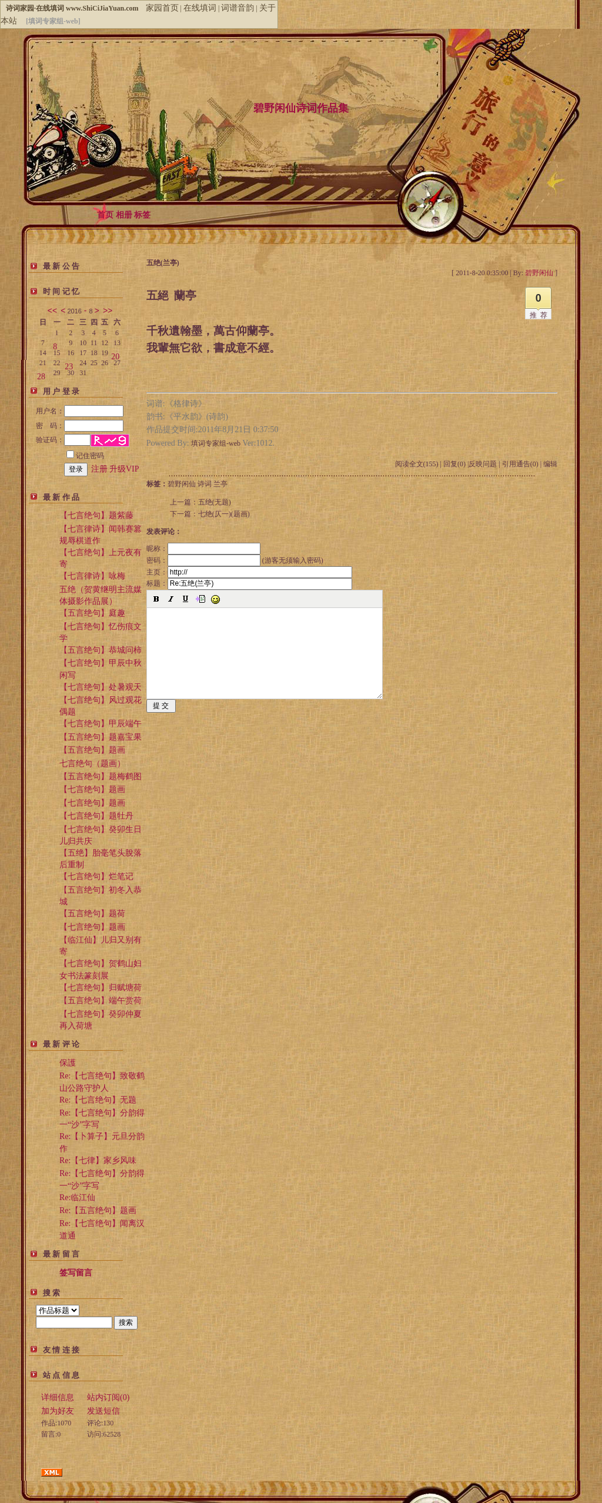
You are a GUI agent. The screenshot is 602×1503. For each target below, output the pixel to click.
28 (41, 374)
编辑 (550, 464)
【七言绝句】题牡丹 (96, 815)
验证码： (63, 440)
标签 (142, 215)
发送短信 (103, 1411)
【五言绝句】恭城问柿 (100, 650)
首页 (105, 215)
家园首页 (162, 8)
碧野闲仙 (182, 484)
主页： (249, 572)
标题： (249, 583)
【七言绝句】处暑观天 (100, 687)
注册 (99, 469)
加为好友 (57, 1411)
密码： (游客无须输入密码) (234, 560)
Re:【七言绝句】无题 (97, 1099)
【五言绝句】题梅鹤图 (100, 776)
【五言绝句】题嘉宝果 (100, 737)
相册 (124, 215)
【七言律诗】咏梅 (92, 576)
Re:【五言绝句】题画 (97, 1210)
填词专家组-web (215, 443)
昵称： (203, 549)
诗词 (205, 484)
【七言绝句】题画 (92, 789)
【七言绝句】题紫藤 (96, 515)
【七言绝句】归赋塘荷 (100, 987)
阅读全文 (417, 464)
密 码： (79, 426)
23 (69, 364)
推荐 (540, 315)
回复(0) (454, 464)
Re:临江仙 (77, 1197)
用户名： (79, 411)
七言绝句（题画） (92, 763)
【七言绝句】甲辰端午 (100, 723)
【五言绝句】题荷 (92, 913)
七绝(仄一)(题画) (224, 514)
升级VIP (124, 469)
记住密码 (85, 456)
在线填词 (199, 8)
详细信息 (57, 1397)
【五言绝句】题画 (92, 750)
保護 (67, 1062)
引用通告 (520, 464)
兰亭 (220, 484)
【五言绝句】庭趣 (92, 613)
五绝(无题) (214, 502)
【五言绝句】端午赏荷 (100, 1000)
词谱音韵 (237, 8)
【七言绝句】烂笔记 (96, 876)
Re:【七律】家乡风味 (97, 1160)
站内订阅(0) (108, 1397)
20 (115, 354)
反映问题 (483, 464)
